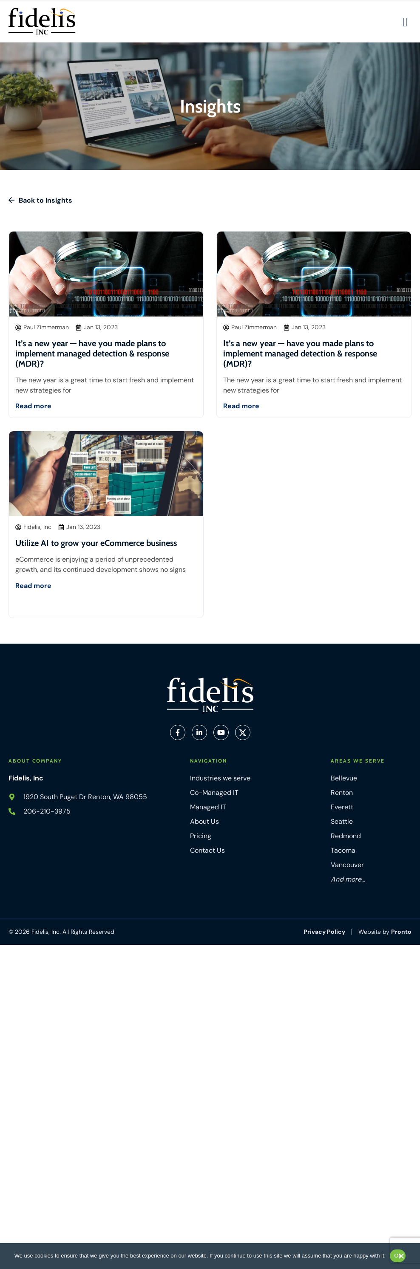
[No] (401, 1258)
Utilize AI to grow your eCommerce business (96, 543)
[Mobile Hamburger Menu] (405, 22)
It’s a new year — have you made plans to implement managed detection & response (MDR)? (92, 353)
